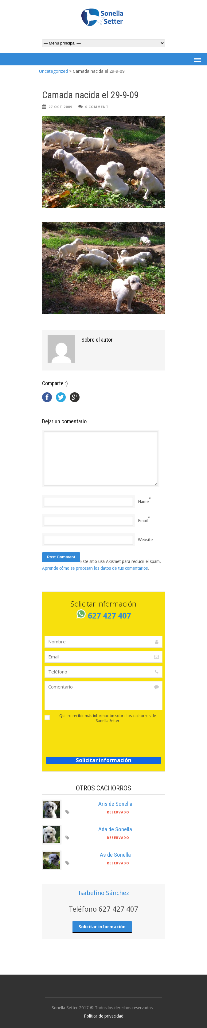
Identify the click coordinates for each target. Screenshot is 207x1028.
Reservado (118, 812)
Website (145, 539)
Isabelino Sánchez (103, 893)
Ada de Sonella (115, 829)
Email (143, 520)
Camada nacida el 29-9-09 (90, 95)
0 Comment (97, 107)
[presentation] (80, 735)
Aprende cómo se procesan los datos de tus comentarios (95, 568)
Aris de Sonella (115, 803)
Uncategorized (53, 71)
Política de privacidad (103, 1016)
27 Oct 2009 (60, 107)
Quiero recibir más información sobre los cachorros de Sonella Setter (100, 718)
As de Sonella (115, 854)
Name (143, 501)
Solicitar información (103, 760)
